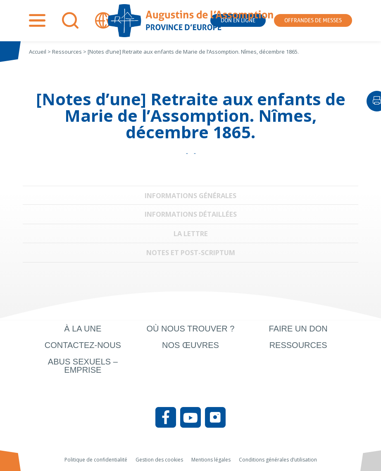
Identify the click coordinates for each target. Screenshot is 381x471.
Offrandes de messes (313, 20)
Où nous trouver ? (190, 328)
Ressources (298, 345)
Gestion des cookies (159, 459)
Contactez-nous (83, 345)
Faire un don (298, 328)
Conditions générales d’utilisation (278, 459)
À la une (82, 328)
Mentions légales (211, 459)
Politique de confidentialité (95, 459)
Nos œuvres (190, 345)
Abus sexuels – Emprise (83, 365)
